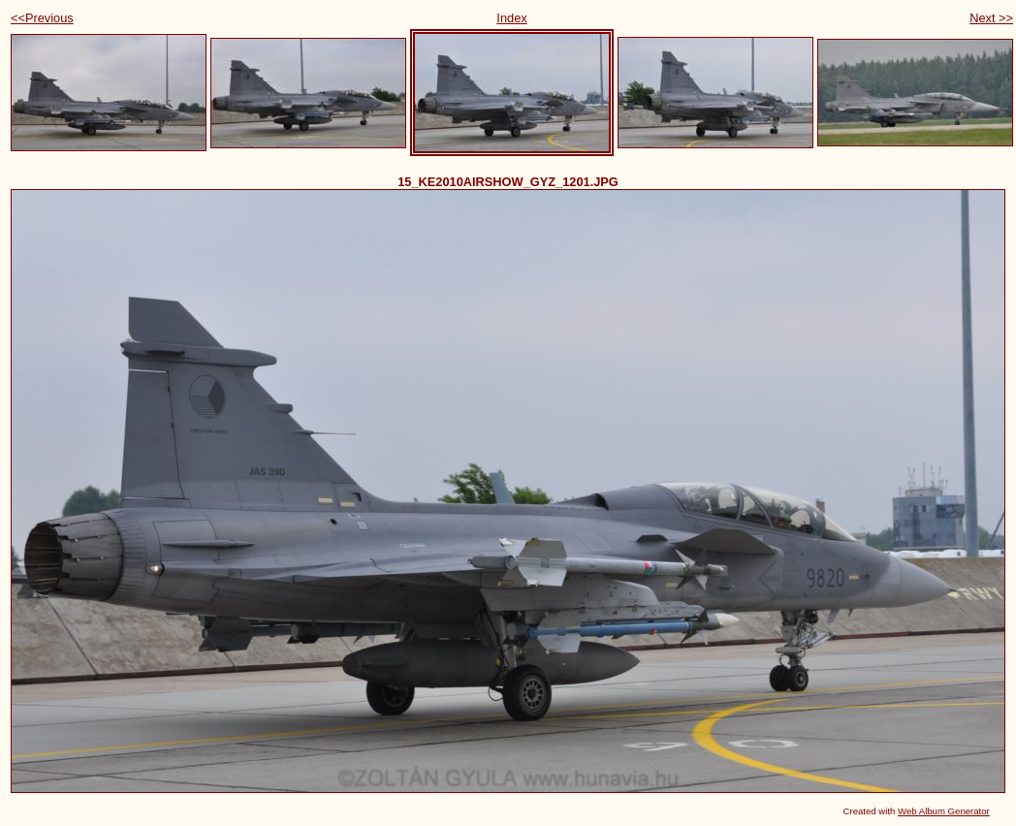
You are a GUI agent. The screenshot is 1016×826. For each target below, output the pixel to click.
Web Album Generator (944, 811)
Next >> (991, 18)
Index (511, 18)
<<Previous (42, 18)
